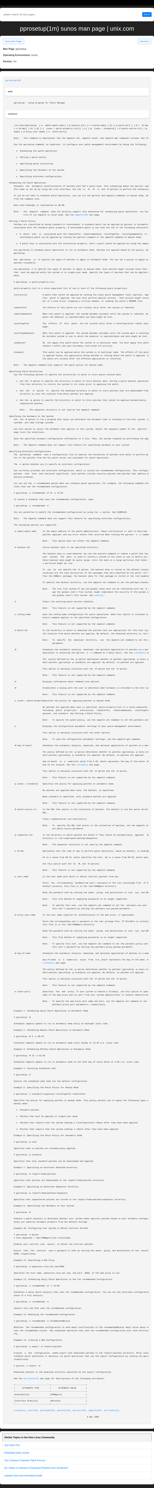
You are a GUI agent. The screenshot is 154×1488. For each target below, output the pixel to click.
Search (147, 14)
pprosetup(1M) (13, 80)
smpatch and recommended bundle (23, 1475)
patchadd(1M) (47, 1410)
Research (144, 41)
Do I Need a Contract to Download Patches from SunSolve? (36, 1468)
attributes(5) (31, 1379)
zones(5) (99, 595)
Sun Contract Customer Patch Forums (24, 1460)
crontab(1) (140, 653)
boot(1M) (33, 1410)
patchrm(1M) (63, 1410)
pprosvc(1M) (79, 1410)
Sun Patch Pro (12, 1445)
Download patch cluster (16, 1452)
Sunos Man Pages (13, 41)
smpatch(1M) (81, 215)
